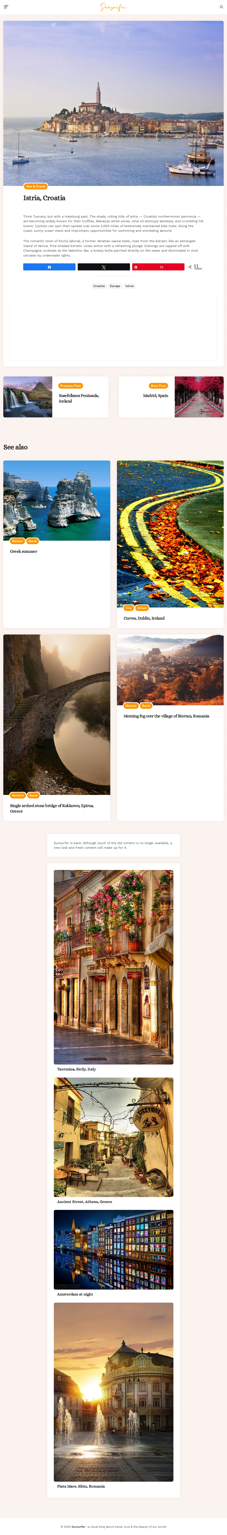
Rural (33, 541)
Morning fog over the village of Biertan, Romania (166, 716)
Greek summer (23, 551)
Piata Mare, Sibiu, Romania (81, 1486)
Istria (130, 286)
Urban (142, 608)
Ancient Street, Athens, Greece (84, 1201)
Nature (17, 541)
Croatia (99, 286)
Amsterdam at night (75, 1294)
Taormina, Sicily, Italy (76, 1069)
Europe (115, 286)
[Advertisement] (113, 329)
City (129, 608)
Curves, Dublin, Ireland (144, 618)
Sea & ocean (35, 186)
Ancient (18, 795)
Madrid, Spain (155, 395)
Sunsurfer (78, 1526)
